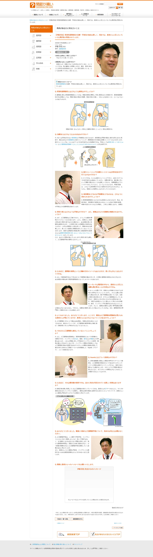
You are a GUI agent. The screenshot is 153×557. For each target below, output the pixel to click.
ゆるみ (76, 339)
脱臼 (85, 339)
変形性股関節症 (61, 84)
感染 (92, 339)
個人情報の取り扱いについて (62, 544)
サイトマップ (78, 544)
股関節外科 (62, 49)
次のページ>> (117, 523)
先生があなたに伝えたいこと (38, 20)
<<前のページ (60, 523)
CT (106, 388)
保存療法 (74, 137)
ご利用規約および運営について (41, 544)
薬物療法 (71, 140)
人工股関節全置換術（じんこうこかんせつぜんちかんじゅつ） (78, 144)
